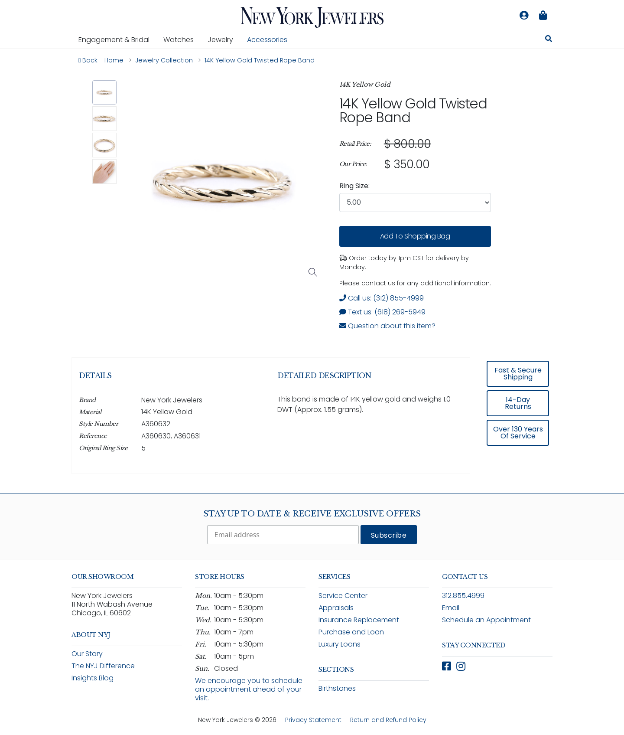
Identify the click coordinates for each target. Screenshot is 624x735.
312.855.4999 (463, 596)
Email (450, 608)
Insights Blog (93, 678)
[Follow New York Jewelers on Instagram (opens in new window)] (460, 666)
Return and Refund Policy (388, 719)
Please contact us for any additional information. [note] (415, 283)
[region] (415, 154)
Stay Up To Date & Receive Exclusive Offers (312, 514)
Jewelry (224, 39)
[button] (104, 92)
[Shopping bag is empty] (542, 15)
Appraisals (336, 608)
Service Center (342, 596)
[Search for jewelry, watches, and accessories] (548, 39)
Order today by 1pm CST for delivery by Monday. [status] (404, 262)
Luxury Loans (339, 644)
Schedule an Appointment (486, 620)
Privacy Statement (313, 719)
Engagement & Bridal (117, 39)
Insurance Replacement (358, 620)
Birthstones (337, 688)
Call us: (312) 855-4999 (381, 298)
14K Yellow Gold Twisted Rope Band (413, 110)
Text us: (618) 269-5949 (382, 312)
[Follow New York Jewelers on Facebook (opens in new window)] (446, 666)
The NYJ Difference (103, 666)
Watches (182, 39)
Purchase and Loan (351, 632)
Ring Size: (354, 186)
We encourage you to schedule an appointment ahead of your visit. (248, 689)
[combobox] (415, 202)
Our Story (87, 654)
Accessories (267, 40)
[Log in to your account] (523, 15)
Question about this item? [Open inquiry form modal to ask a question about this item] (387, 326)
